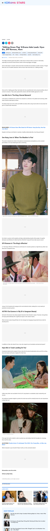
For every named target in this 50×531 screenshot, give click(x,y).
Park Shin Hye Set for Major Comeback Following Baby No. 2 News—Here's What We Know (28, 514)
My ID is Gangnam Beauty (7, 54)
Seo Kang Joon (8, 52)
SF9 (13, 54)
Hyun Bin (29, 54)
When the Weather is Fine (16, 52)
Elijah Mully (5, 57)
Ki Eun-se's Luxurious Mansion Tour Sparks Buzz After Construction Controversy (8, 504)
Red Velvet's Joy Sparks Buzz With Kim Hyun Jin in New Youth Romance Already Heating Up (25, 504)
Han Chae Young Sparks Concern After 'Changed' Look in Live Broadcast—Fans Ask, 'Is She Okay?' (28, 529)
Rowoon (17, 54)
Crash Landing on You (36, 54)
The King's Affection (23, 54)
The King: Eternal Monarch (32, 52)
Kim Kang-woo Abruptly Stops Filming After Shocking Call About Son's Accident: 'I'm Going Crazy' (40, 504)
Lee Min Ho (24, 52)
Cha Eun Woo (40, 52)
